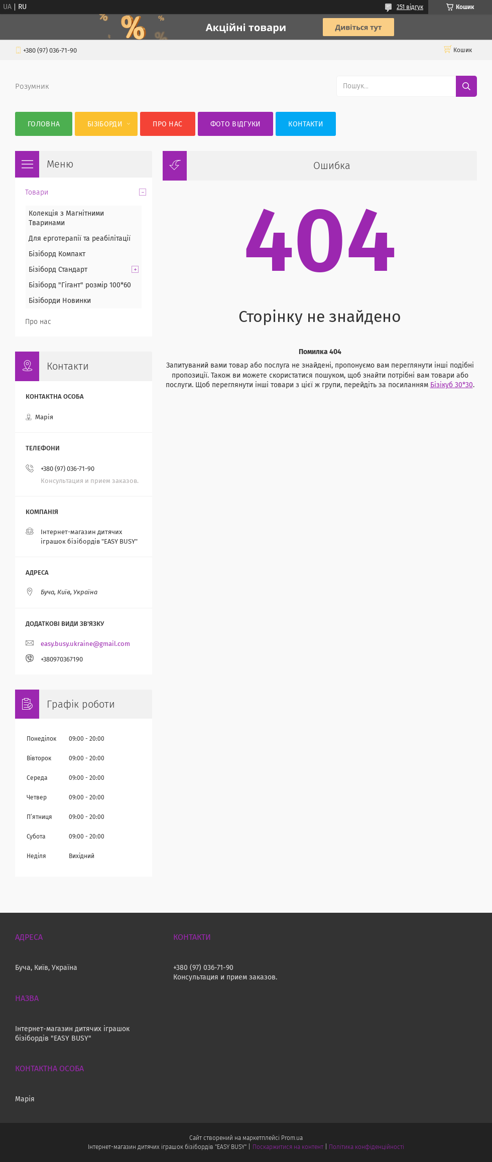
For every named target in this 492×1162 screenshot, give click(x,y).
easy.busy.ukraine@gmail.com (85, 643)
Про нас (167, 124)
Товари (36, 192)
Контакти (305, 124)
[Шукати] (466, 86)
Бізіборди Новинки (60, 300)
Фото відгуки (235, 124)
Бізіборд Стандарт (58, 269)
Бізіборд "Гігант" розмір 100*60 (80, 285)
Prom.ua (292, 1137)
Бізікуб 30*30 (451, 385)
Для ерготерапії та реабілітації (80, 238)
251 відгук (410, 7)
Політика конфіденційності (366, 1146)
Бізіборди (104, 124)
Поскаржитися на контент (288, 1146)
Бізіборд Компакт (57, 254)
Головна (44, 124)
